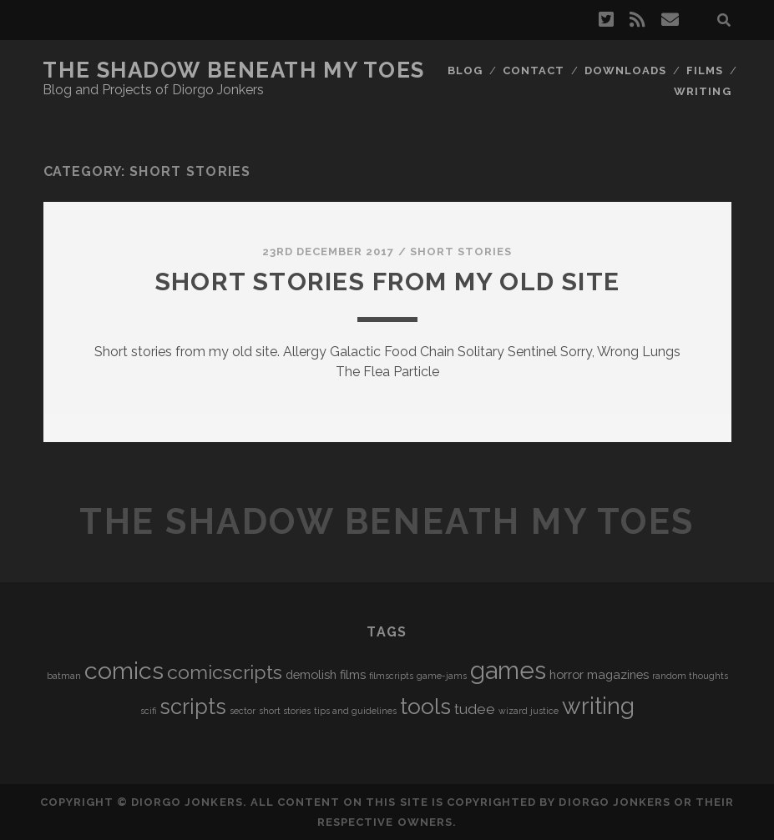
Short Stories (461, 251)
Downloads (625, 70)
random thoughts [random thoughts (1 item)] (690, 676)
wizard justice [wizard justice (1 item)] (528, 711)
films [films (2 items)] (353, 674)
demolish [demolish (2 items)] (311, 674)
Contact (533, 70)
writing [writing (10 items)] (598, 705)
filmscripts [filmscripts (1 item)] (391, 676)
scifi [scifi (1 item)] (148, 711)
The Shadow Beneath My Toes (234, 70)
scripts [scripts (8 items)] (192, 706)
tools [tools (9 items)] (425, 706)
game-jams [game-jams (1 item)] (442, 676)
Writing (702, 91)
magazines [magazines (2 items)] (618, 674)
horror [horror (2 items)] (566, 674)
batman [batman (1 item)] (64, 676)
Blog (465, 70)
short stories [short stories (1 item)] (285, 711)
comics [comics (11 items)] (124, 670)
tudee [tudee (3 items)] (474, 708)
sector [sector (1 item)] (242, 711)
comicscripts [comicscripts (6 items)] (224, 672)
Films (704, 70)
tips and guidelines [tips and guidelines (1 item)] (355, 711)
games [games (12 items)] (508, 670)
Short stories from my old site (387, 281)
